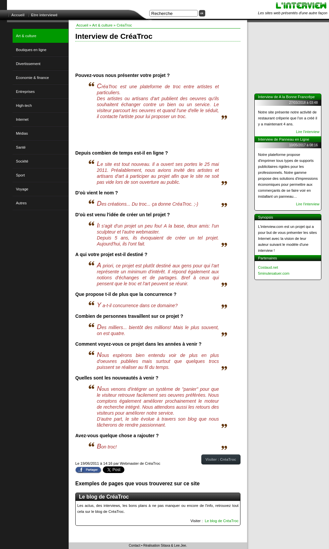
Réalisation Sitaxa (156, 545)
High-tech (24, 105)
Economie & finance (32, 78)
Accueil (18, 15)
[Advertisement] (157, 56)
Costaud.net (268, 267)
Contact (134, 545)
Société (22, 161)
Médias (22, 133)
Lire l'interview (307, 132)
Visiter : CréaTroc (221, 459)
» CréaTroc (122, 25)
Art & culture (26, 36)
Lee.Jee (180, 545)
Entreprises (25, 92)
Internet (22, 119)
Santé (21, 147)
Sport (20, 175)
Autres (21, 203)
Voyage (22, 189)
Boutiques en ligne (31, 50)
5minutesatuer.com (274, 273)
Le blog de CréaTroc (221, 521)
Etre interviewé (44, 15)
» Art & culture (100, 25)
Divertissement (28, 64)
